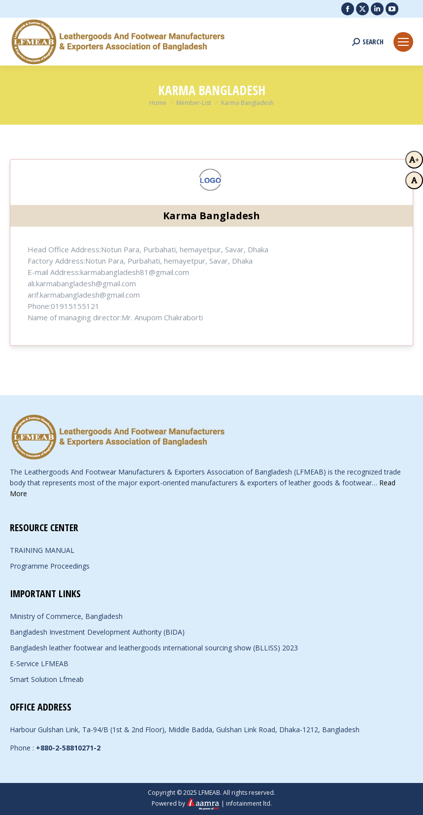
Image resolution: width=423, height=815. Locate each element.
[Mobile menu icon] (403, 42)
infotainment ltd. (249, 803)
